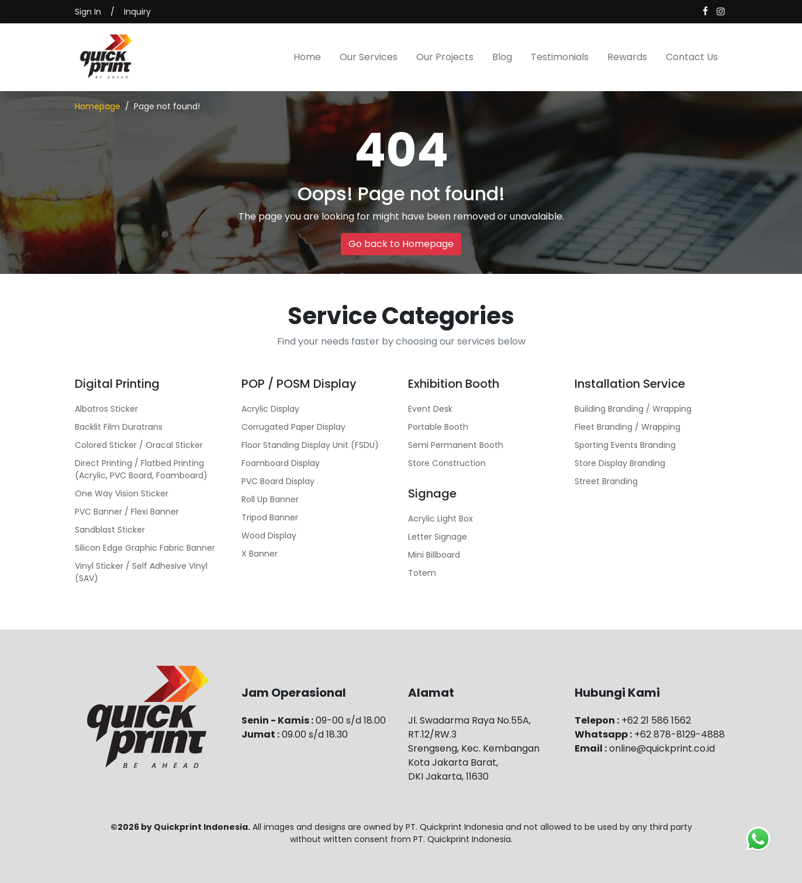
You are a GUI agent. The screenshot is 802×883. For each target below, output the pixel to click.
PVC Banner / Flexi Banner (127, 511)
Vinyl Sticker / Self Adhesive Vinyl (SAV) (141, 572)
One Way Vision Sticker (121, 493)
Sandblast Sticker (110, 530)
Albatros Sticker (106, 409)
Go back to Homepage (401, 244)
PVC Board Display (277, 481)
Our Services (368, 57)
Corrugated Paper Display (293, 427)
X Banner (259, 553)
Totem (422, 573)
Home (307, 57)
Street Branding (606, 481)
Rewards (627, 57)
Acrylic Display (270, 409)
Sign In (88, 12)
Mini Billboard (434, 555)
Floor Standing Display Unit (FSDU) (310, 445)
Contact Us (692, 57)
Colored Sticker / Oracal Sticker (139, 445)
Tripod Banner (269, 517)
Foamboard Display (280, 463)
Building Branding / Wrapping (633, 409)
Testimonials (560, 57)
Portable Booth (438, 427)
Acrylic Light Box (440, 518)
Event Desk (430, 409)
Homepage (97, 106)
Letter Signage (437, 537)
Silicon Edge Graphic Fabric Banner (145, 548)
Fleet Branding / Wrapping (627, 427)
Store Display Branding (620, 463)
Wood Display (268, 535)
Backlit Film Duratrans (119, 427)
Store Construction (447, 463)
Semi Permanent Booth (455, 445)
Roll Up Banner (270, 499)
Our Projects (444, 57)
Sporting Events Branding (625, 445)
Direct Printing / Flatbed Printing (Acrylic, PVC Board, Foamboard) (141, 469)
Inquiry (137, 12)
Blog (502, 57)
